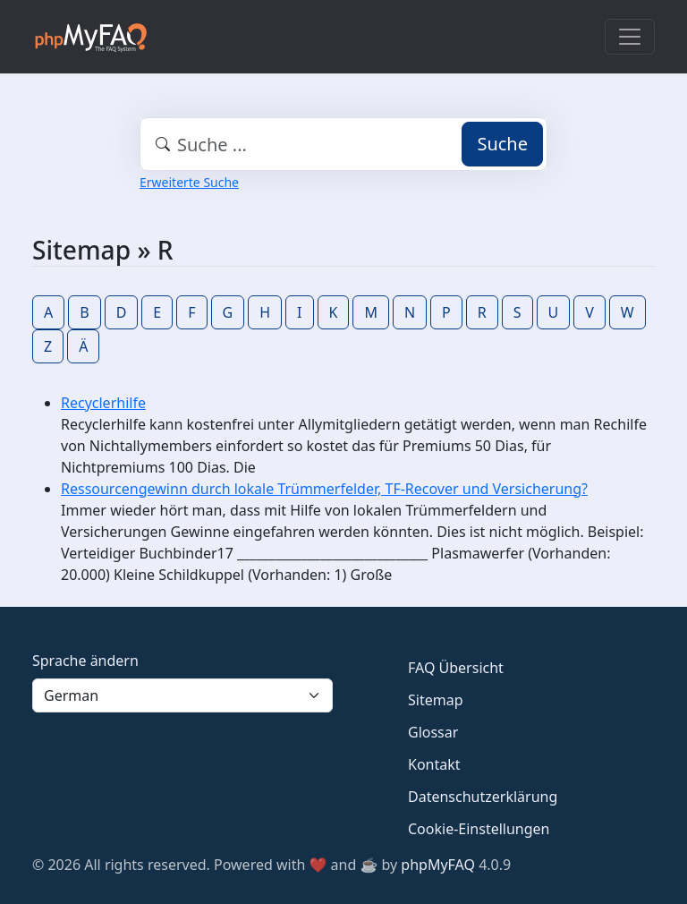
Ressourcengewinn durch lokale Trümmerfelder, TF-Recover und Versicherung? (324, 489)
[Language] (182, 695)
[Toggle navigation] (630, 37)
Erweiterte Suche (189, 182)
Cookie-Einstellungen (478, 829)
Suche (502, 144)
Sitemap (435, 700)
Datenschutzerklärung (482, 796)
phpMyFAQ (438, 864)
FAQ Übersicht (456, 668)
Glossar (433, 732)
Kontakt (434, 764)
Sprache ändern (85, 660)
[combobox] (343, 144)
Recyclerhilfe (103, 403)
